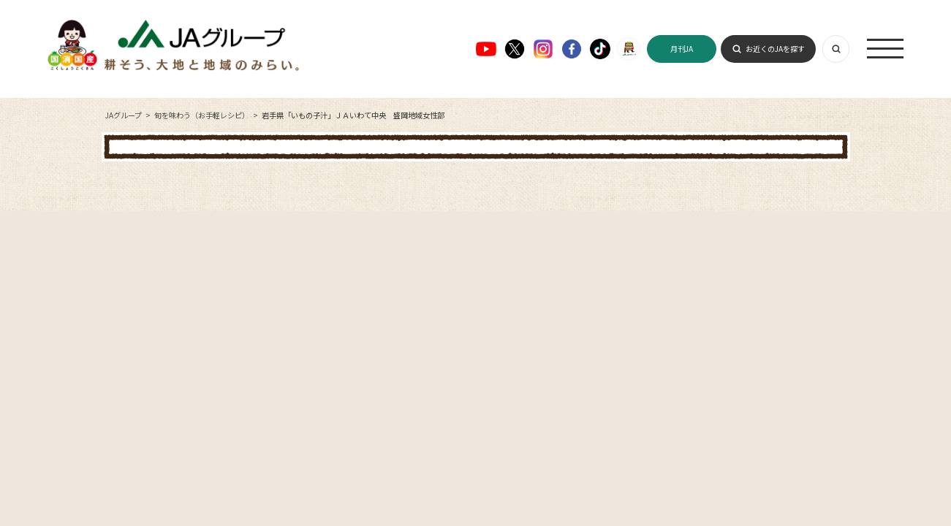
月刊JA (681, 48)
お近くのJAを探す (775, 48)
